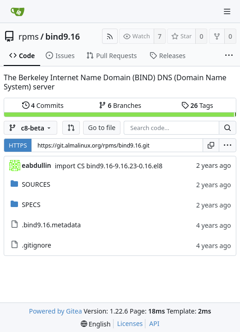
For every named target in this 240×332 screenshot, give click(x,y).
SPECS (31, 204)
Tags (197, 105)
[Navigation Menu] (227, 11)
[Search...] (227, 128)
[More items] (229, 56)
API (154, 323)
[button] (71, 128)
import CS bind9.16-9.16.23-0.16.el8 (108, 165)
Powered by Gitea (55, 311)
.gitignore (36, 245)
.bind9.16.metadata (51, 224)
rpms (28, 36)
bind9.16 (62, 36)
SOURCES (36, 184)
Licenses (130, 323)
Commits (43, 105)
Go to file (101, 127)
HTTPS (18, 145)
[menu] (227, 145)
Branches (120, 105)
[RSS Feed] (110, 36)
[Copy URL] (211, 145)
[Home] (17, 11)
